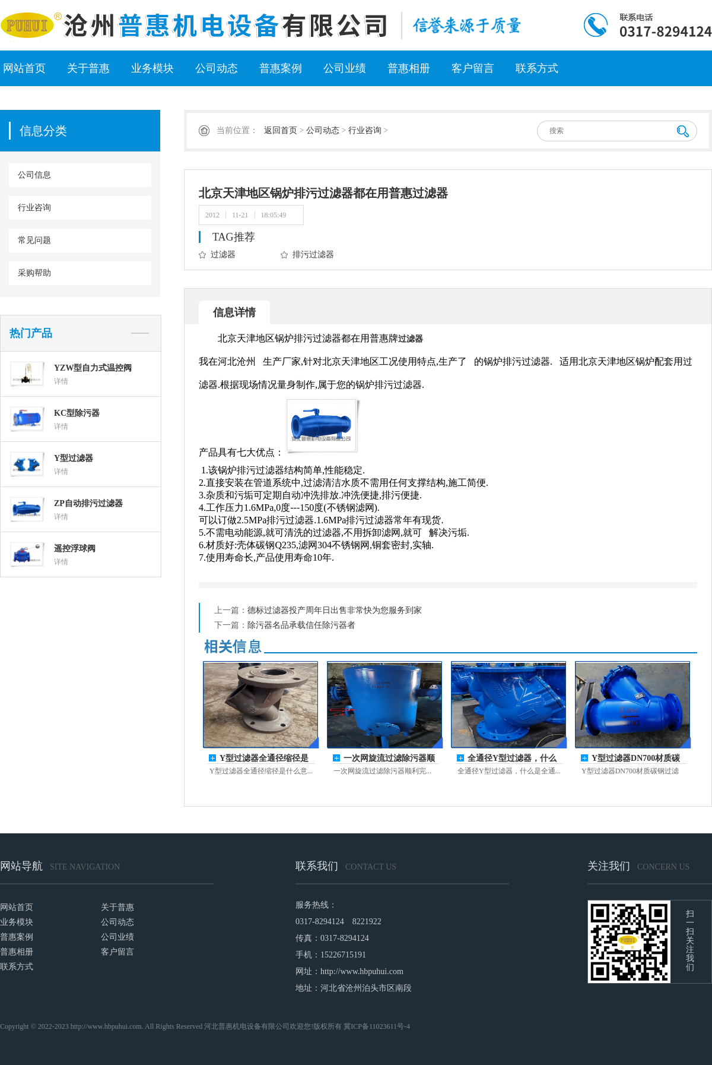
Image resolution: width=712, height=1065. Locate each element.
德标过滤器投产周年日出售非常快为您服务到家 (334, 610)
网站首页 (24, 68)
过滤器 (223, 254)
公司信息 (34, 174)
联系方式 (537, 68)
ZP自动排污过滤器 (88, 503)
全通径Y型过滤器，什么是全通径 (512, 759)
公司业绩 (344, 68)
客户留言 (473, 68)
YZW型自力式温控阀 (93, 368)
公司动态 (216, 68)
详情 (61, 381)
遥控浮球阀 (75, 548)
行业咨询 (34, 207)
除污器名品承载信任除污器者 (301, 625)
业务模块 (152, 68)
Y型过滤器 (73, 458)
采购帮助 (34, 272)
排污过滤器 (313, 254)
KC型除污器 (77, 413)
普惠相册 (408, 68)
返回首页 (280, 130)
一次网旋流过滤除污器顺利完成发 (389, 759)
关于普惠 (88, 68)
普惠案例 (280, 68)
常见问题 (34, 240)
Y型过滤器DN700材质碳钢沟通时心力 (636, 759)
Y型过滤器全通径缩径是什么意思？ (264, 759)
